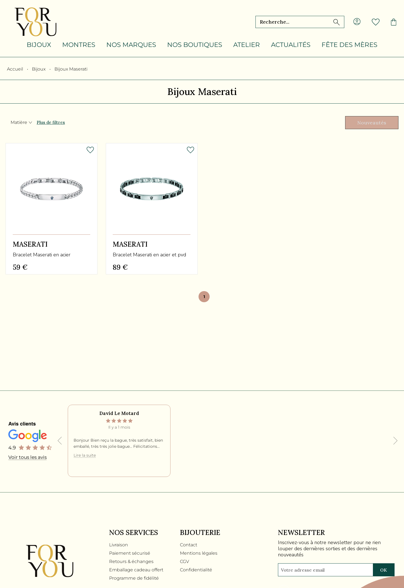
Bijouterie (200, 531)
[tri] (369, 123)
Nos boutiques (194, 45)
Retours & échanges (131, 560)
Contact (188, 543)
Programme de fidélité (134, 576)
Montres (78, 45)
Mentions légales (198, 551)
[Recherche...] (289, 22)
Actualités (290, 45)
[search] (336, 22)
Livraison (118, 543)
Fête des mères (349, 45)
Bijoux (39, 45)
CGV (184, 560)
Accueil (15, 69)
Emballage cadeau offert (136, 568)
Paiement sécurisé (129, 551)
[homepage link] (35, 22)
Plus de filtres (51, 123)
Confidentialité (196, 568)
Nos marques (131, 45)
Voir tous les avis (27, 456)
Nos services (133, 531)
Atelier (246, 45)
